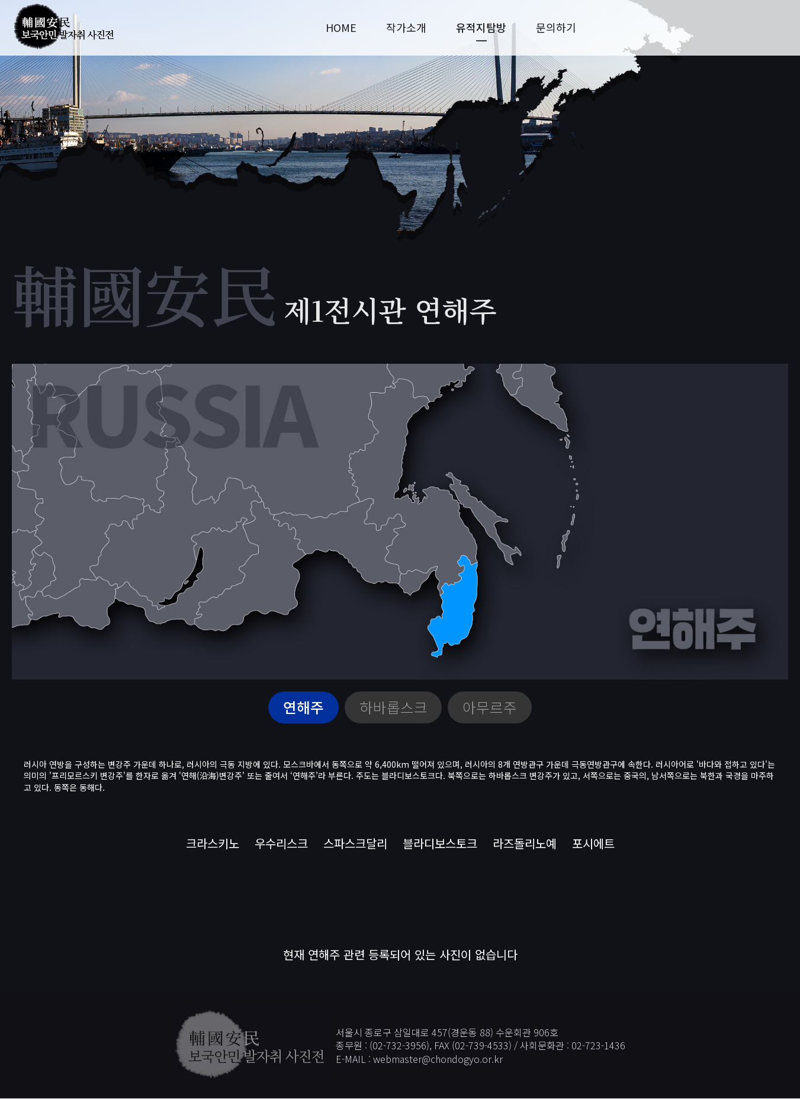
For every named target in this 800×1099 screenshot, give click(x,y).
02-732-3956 (399, 1046)
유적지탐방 (481, 28)
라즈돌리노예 (525, 843)
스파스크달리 (355, 843)
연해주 (303, 707)
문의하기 (556, 28)
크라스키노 (212, 843)
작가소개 (406, 28)
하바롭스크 (393, 707)
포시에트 (593, 843)
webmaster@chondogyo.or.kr (438, 1059)
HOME (341, 28)
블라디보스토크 (440, 843)
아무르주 (490, 707)
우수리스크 (281, 843)
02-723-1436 (598, 1046)
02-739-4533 (482, 1046)
